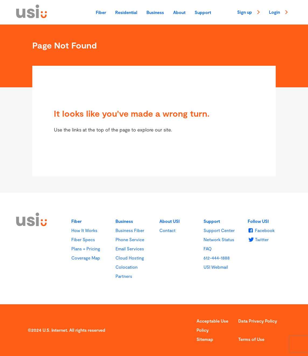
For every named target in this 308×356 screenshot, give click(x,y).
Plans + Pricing (85, 248)
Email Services (130, 248)
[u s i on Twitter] (258, 239)
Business (155, 12)
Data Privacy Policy (257, 320)
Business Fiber (130, 230)
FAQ (208, 248)
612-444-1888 (217, 257)
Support (203, 12)
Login (278, 12)
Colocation (127, 266)
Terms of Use (251, 339)
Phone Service (130, 239)
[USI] (31, 16)
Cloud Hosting (130, 257)
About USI (169, 221)
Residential (126, 12)
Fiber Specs (83, 239)
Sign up (248, 12)
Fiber (101, 12)
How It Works (84, 230)
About (179, 12)
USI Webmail (216, 266)
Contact (167, 230)
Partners (124, 276)
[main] (154, 109)
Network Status (219, 239)
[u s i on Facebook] (261, 230)
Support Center (219, 230)
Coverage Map (85, 257)
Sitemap (205, 339)
